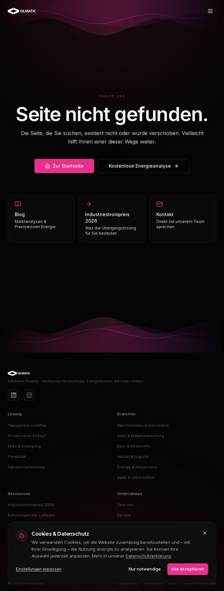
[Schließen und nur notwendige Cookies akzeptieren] (204, 533)
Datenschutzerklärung (148, 555)
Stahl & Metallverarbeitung (140, 435)
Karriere (124, 515)
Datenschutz (128, 583)
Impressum (153, 583)
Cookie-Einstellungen (199, 583)
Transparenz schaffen (27, 425)
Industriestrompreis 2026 (31, 504)
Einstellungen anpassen (39, 569)
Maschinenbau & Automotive (143, 425)
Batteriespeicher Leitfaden (31, 515)
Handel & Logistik (132, 456)
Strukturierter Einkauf (27, 435)
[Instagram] (29, 395)
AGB (172, 583)
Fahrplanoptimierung (26, 467)
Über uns (125, 504)
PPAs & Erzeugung (24, 446)
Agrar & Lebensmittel (135, 477)
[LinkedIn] (14, 395)
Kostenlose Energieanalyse (144, 166)
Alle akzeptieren (187, 568)
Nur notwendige (145, 568)
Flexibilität (17, 456)
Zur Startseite (64, 166)
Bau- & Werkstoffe (133, 446)
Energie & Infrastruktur (137, 467)
